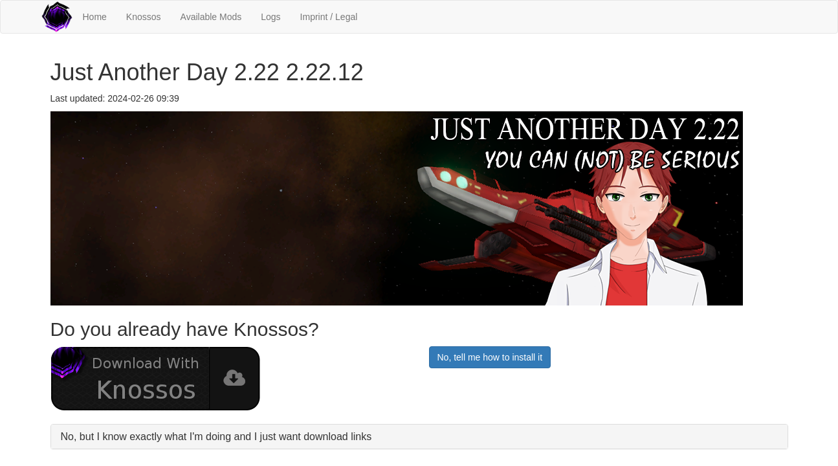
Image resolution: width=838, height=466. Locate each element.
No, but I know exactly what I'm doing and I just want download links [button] (216, 436)
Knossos (143, 17)
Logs (270, 17)
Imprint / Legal (329, 17)
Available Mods (211, 17)
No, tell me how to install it (490, 357)
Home (95, 17)
